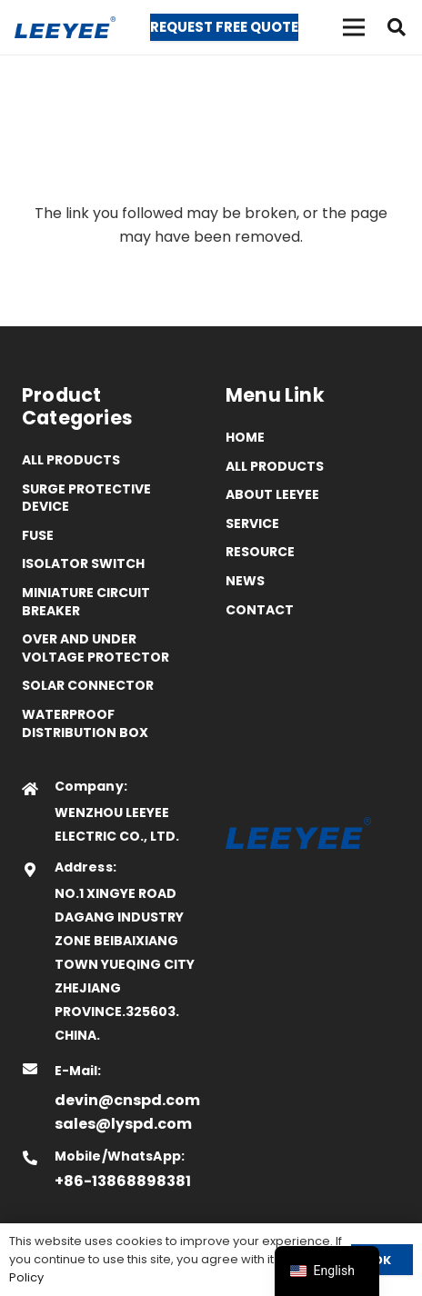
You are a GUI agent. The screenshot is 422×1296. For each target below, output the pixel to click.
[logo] (65, 27)
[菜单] (354, 27)
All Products (71, 460)
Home (245, 437)
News (245, 581)
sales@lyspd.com (123, 1123)
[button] (397, 27)
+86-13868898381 (123, 1181)
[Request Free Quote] (224, 27)
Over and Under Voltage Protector (95, 648)
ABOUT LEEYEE (272, 494)
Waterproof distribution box (85, 723)
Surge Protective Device (86, 498)
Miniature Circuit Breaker (86, 601)
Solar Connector (88, 685)
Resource (260, 552)
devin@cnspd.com (127, 1100)
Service (252, 523)
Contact (260, 610)
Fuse (38, 535)
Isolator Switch (83, 563)
